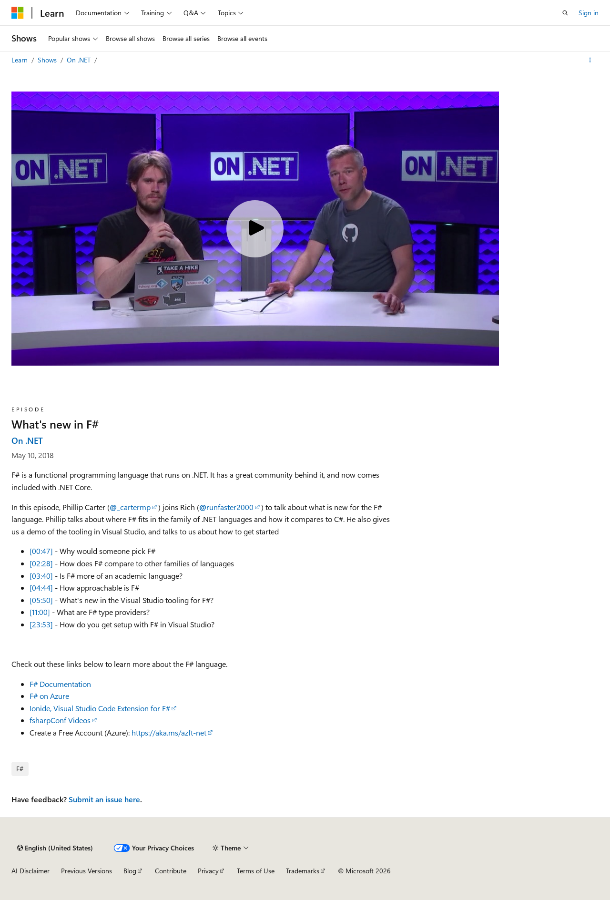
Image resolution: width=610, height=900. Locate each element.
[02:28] (41, 563)
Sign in (589, 12)
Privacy (208, 870)
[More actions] (590, 60)
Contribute (170, 870)
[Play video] (255, 228)
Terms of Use (255, 870)
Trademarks (302, 870)
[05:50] (41, 600)
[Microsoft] (17, 13)
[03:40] (41, 576)
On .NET (79, 59)
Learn (20, 59)
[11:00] (40, 612)
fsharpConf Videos (60, 720)
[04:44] (41, 588)
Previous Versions (86, 870)
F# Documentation (60, 684)
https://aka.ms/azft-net (169, 732)
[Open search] (565, 12)
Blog (129, 870)
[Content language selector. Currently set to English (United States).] (55, 848)
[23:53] (41, 624)
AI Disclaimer (30, 870)
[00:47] (41, 551)
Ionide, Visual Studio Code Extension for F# (100, 708)
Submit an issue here (104, 799)
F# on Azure (49, 696)
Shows (48, 59)
